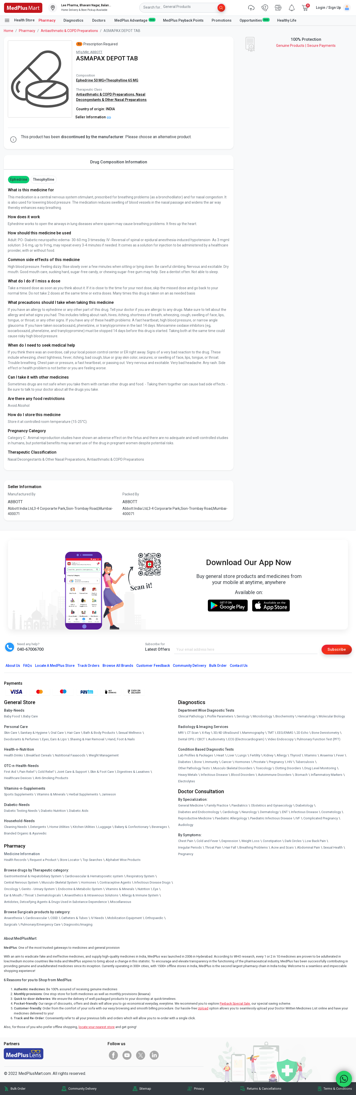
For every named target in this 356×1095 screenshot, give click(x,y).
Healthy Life (286, 20)
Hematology (306, 716)
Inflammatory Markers (326, 775)
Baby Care (30, 716)
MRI (181, 733)
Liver (231, 755)
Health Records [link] (15, 860)
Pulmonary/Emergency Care (40, 925)
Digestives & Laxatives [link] (133, 772)
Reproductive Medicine (195, 818)
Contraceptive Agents (115, 883)
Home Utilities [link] (59, 827)
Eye (155, 889)
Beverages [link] (159, 827)
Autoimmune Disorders (275, 775)
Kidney (268, 755)
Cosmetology (331, 812)
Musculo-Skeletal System (60, 883)
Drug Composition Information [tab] (118, 162)
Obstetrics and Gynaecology (271, 806)
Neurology (249, 812)
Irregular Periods (190, 848)
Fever (340, 755)
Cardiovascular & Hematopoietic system (94, 876)
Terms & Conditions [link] (337, 1088)
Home (8, 31)
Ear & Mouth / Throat (19, 895)
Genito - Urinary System (38, 889)
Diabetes (184, 762)
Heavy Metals (188, 775)
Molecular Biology (332, 716)
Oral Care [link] (57, 733)
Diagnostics (73, 20)
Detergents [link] (38, 827)
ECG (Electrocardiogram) (246, 739)
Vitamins (310, 755)
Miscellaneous (120, 902)
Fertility (255, 755)
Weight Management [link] (104, 755)
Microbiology (262, 716)
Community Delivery (189, 666)
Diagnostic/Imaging (78, 925)
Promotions (222, 20)
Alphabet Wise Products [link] (123, 860)
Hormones (88, 883)
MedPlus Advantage (134, 20)
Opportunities (254, 20)
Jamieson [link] (109, 794)
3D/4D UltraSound (226, 733)
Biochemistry (284, 716)
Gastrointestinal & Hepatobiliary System (32, 876)
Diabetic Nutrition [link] (53, 811)
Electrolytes (186, 781)
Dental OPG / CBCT (191, 739)
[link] (23, 7)
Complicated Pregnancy (320, 818)
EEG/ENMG (285, 733)
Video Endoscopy (281, 739)
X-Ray (206, 733)
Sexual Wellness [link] (130, 733)
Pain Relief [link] (27, 772)
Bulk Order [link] (18, 1088)
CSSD (54, 918)
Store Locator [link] (69, 860)
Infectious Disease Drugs (152, 883)
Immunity (211, 762)
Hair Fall (230, 848)
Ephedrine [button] (18, 179)
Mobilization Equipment (124, 918)
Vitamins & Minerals (120, 889)
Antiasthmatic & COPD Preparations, (106, 94)
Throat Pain (213, 848)
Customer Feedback (153, 666)
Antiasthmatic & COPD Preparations (69, 31)
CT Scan (193, 733)
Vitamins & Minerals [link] (51, 794)
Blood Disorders (243, 775)
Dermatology (269, 812)
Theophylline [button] (43, 179)
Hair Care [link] (73, 733)
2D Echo (302, 733)
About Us (13, 666)
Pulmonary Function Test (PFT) (318, 739)
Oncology (11, 889)
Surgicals (10, 925)
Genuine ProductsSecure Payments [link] (306, 46)
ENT (285, 812)
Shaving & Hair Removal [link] (87, 739)
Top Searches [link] (92, 860)
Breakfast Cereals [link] (39, 755)
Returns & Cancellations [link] (264, 1088)
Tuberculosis (305, 762)
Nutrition (144, 889)
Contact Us (238, 666)
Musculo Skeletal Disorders (232, 768)
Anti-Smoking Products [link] (51, 778)
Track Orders (89, 666)
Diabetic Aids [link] (78, 811)
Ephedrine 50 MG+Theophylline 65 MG (107, 80)
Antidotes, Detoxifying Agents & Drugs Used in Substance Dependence (55, 902)
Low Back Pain (315, 841)
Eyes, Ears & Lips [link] (54, 739)
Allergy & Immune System (140, 895)
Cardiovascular (36, 918)
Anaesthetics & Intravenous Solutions (91, 895)
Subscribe (336, 649)
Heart (220, 755)
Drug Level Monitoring (320, 768)
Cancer (226, 762)
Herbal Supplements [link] (83, 794)
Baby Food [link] (12, 716)
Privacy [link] (199, 1088)
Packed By (130, 494)
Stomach (301, 775)
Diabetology (304, 806)
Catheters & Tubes (74, 918)
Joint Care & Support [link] (72, 772)
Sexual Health (333, 848)
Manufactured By (22, 494)
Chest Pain (185, 841)
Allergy (282, 755)
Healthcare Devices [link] (18, 778)
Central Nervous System (21, 883)
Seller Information (93, 117)
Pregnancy (276, 762)
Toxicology (264, 768)
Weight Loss (250, 841)
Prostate (259, 762)
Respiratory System (140, 876)
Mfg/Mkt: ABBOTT (89, 52)
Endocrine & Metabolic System (80, 889)
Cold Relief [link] (46, 772)
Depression (229, 841)
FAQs (27, 666)
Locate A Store (55, 666)
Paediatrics (240, 806)
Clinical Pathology (191, 716)
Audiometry (216, 739)
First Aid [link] (10, 772)
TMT (271, 733)
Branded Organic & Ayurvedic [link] (25, 833)
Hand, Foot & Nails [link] (121, 739)
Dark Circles (293, 841)
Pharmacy (47, 20)
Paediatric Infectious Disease (271, 818)
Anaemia (326, 755)
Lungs (242, 755)
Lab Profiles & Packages (195, 755)
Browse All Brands (118, 666)
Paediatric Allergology (231, 818)
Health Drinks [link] (13, 755)
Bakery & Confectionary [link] (131, 827)
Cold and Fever (207, 841)
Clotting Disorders (288, 768)
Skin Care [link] (10, 733)
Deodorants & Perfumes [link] (21, 739)
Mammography (253, 733)
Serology (243, 716)
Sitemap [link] (145, 1088)
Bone (198, 762)
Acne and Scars (282, 848)
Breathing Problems (253, 848)
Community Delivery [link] (82, 1088)
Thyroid (295, 755)
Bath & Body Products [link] (99, 733)
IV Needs (97, 918)
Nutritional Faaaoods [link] (70, 755)
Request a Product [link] (43, 860)
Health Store (19, 20)
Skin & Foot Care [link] (102, 772)
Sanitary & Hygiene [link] (33, 733)
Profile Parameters (220, 716)
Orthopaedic (154, 918)
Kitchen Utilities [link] (84, 827)
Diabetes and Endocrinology (198, 812)
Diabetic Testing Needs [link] (21, 811)
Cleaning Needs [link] (15, 827)
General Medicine (190, 806)
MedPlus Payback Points (183, 20)
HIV (289, 762)
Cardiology (230, 812)
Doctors (99, 20)
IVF (298, 818)
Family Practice (217, 806)
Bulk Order (218, 666)
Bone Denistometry (325, 733)
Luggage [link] (104, 827)
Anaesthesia (13, 918)
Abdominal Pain (308, 848)
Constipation (272, 841)
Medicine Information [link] (22, 854)
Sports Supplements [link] (19, 794)
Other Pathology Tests (194, 768)
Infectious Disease (214, 775)
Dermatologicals (49, 895)
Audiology (185, 825)
